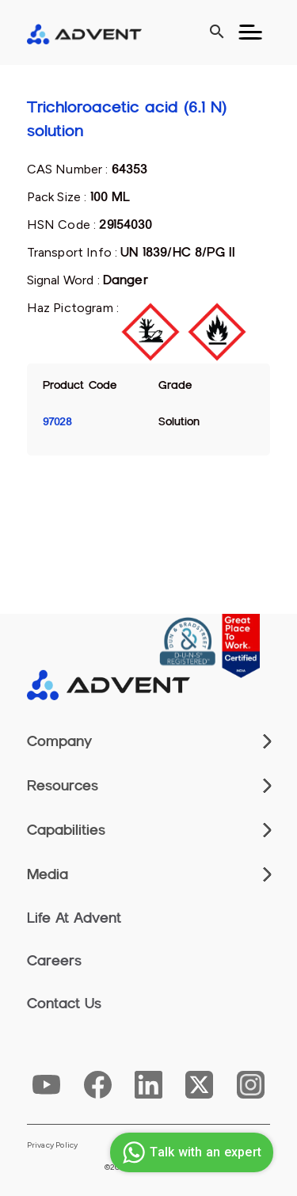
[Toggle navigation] (250, 32)
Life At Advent (74, 918)
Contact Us (64, 1003)
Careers (54, 960)
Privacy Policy (52, 1145)
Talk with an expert (189, 1152)
